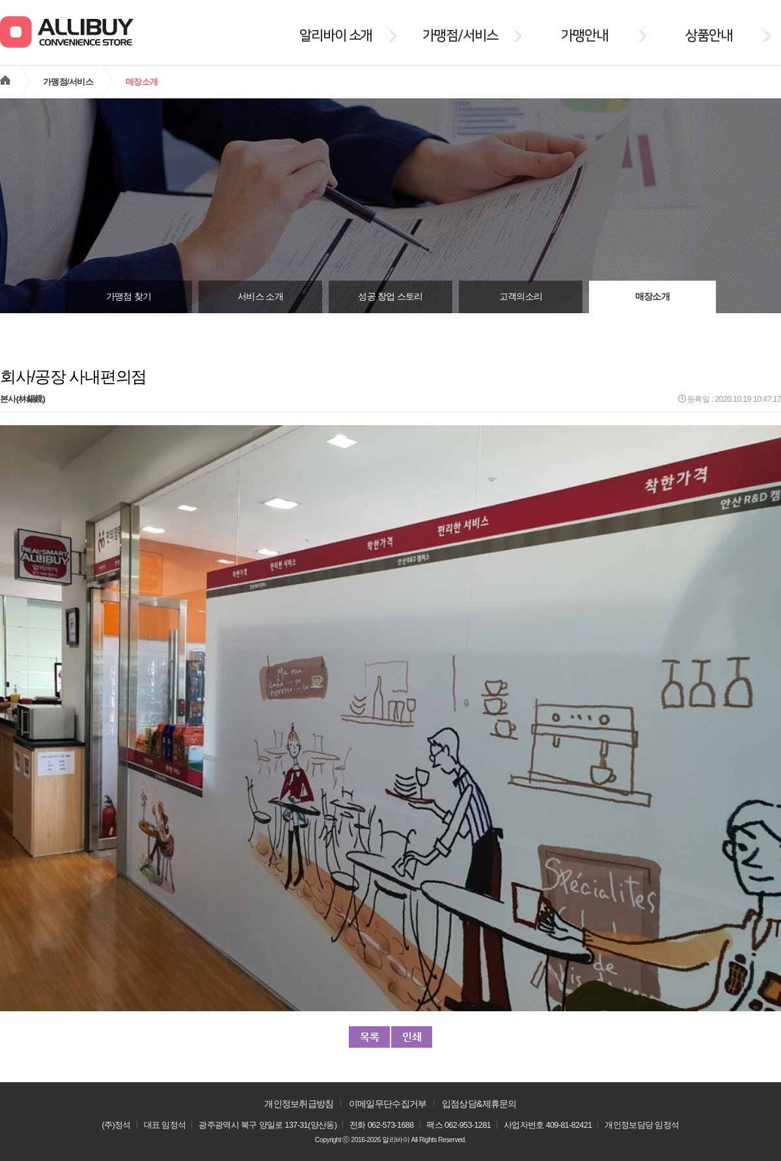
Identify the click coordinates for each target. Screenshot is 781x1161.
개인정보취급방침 (298, 1103)
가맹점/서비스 (68, 82)
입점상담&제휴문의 (479, 1103)
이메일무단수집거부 (388, 1103)
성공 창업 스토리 (390, 296)
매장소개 (652, 296)
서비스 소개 (260, 296)
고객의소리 (521, 296)
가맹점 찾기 (129, 296)
